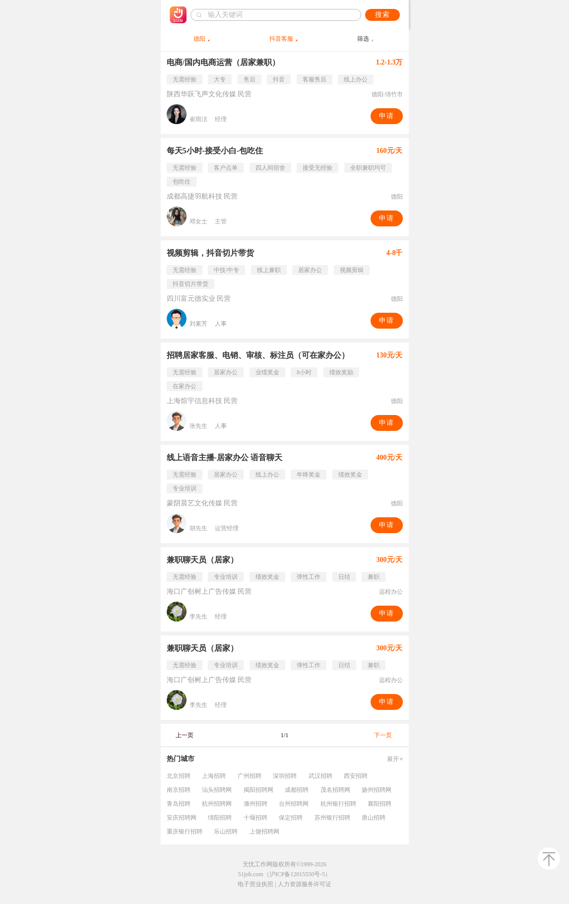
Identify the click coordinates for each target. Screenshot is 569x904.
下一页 (383, 735)
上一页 (184, 735)
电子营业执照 (255, 884)
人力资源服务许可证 (304, 884)
